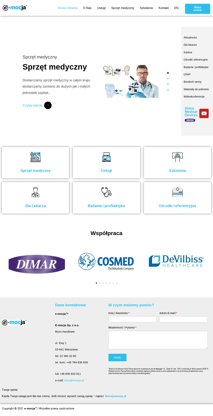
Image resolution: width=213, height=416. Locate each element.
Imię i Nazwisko (119, 313)
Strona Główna (68, 8)
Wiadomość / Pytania (122, 327)
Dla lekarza (191, 44)
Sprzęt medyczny (122, 8)
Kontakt (164, 8)
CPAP (187, 75)
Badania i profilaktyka (191, 67)
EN (176, 8)
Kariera (188, 51)
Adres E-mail (168, 313)
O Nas (87, 8)
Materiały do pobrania (191, 90)
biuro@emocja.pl (75, 380)
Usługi (101, 8)
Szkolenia (146, 8)
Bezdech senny (193, 82)
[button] (197, 9)
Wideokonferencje (195, 98)
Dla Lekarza (35, 205)
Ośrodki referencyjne (191, 58)
